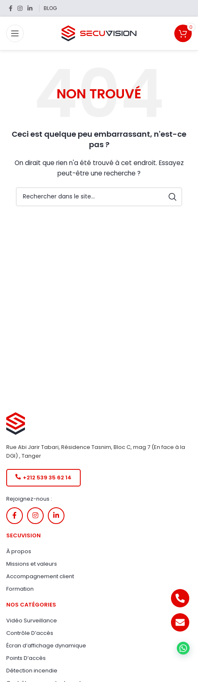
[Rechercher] (99, 196)
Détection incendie (31, 670)
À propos (18, 551)
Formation (20, 589)
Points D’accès (26, 658)
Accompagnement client (40, 576)
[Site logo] (99, 33)
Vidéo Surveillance (31, 620)
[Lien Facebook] (10, 8)
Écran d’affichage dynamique (46, 645)
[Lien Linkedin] (30, 8)
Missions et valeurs (31, 564)
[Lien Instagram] (20, 8)
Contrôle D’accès (29, 633)
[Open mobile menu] (15, 33)
